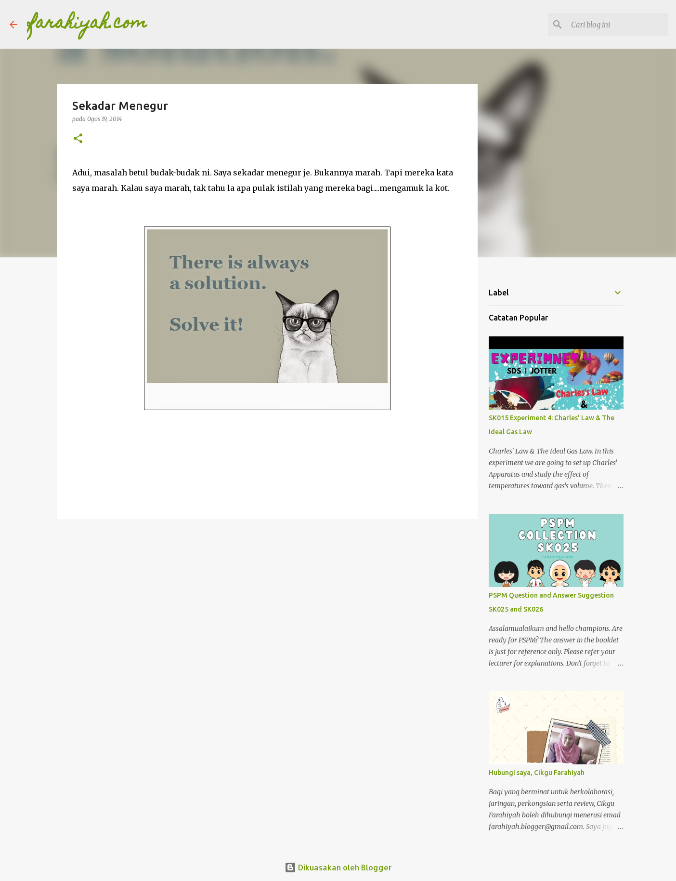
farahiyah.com (87, 24)
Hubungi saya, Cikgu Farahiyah (537, 772)
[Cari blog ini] (617, 24)
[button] (78, 139)
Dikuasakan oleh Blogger (338, 867)
